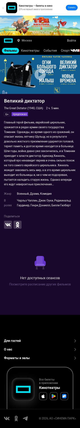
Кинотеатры (30, 50)
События (50, 50)
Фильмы (10, 50)
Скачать (71, 7)
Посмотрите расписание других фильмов (40, 284)
